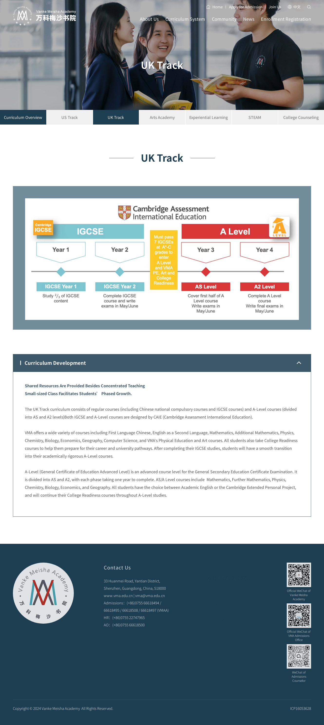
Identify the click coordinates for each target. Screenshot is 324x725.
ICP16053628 (300, 713)
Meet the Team (219, 615)
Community (224, 23)
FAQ (210, 593)
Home (214, 6)
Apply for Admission (245, 6)
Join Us (275, 6)
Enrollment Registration (286, 23)
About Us (149, 23)
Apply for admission (223, 600)
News (248, 23)
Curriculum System (185, 23)
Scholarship (216, 585)
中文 (294, 6)
